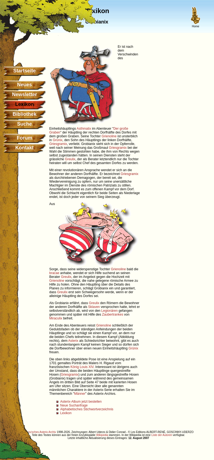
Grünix (57, 140)
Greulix (70, 159)
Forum (24, 138)
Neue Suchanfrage (74, 405)
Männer (79, 394)
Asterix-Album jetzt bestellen (81, 401)
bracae (54, 273)
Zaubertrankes (112, 314)
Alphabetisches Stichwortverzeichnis (86, 409)
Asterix (73, 341)
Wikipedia (102, 435)
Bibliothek (24, 114)
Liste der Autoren (161, 435)
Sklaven (94, 307)
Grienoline (109, 136)
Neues (24, 84)
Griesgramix (58, 144)
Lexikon (65, 413)
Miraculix (55, 318)
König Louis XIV (81, 367)
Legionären (109, 311)
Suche (24, 124)
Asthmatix (84, 128)
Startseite (24, 70)
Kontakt (24, 147)
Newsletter (24, 94)
